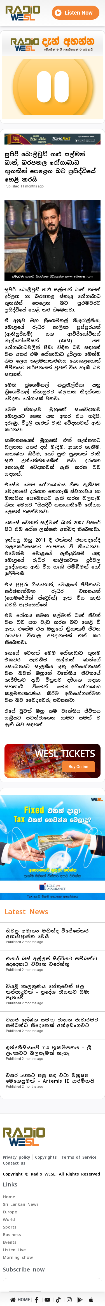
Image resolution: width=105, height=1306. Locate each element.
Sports (10, 1227)
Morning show (18, 1257)
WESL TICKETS (65, 754)
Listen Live (14, 1249)
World (9, 1219)
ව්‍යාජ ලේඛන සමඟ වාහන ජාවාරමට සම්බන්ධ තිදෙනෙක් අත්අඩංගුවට (52, 1022)
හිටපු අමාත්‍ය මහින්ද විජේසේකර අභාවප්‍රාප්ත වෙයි (47, 934)
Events (10, 1242)
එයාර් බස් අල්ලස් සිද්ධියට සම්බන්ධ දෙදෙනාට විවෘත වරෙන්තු (51, 961)
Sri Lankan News (21, 1204)
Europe (10, 1212)
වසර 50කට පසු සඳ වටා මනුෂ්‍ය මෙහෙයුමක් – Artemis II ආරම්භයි (50, 1078)
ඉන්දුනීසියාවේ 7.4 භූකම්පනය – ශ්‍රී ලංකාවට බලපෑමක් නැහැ (49, 1050)
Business (12, 1234)
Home (9, 1196)
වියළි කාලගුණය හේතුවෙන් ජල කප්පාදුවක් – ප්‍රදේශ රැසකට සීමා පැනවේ (48, 992)
